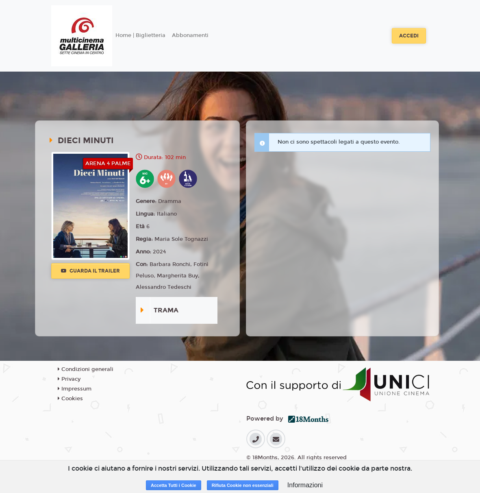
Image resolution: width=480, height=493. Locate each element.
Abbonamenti (190, 35)
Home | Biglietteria (140, 35)
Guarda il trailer (90, 271)
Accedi (409, 36)
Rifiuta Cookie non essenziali (243, 485)
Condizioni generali (85, 369)
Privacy (69, 379)
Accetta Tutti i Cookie (173, 485)
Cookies (70, 398)
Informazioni (305, 485)
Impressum (74, 389)
